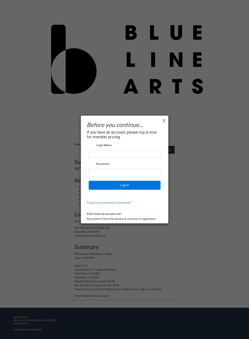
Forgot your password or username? (109, 202)
